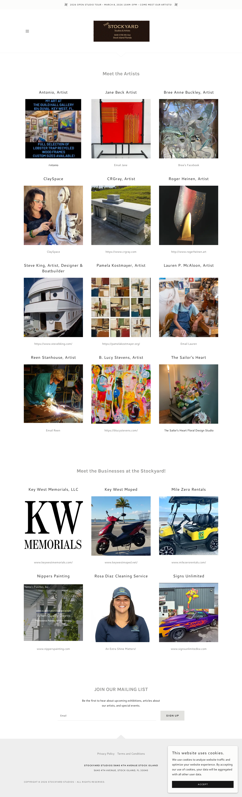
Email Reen (53, 430)
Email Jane (121, 165)
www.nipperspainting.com (53, 649)
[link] (121, 31)
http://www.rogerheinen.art (188, 252)
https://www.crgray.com (121, 252)
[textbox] (107, 716)
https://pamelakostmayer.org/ (121, 344)
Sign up (172, 715)
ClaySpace (53, 252)
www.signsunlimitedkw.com (189, 649)
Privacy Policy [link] (105, 753)
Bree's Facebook (188, 165)
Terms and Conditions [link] (131, 753)
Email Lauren (188, 344)
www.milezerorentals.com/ (188, 562)
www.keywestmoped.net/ (121, 562)
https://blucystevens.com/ (121, 430)
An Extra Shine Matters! (121, 649)
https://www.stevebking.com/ (53, 344)
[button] (27, 31)
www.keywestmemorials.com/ (53, 562)
